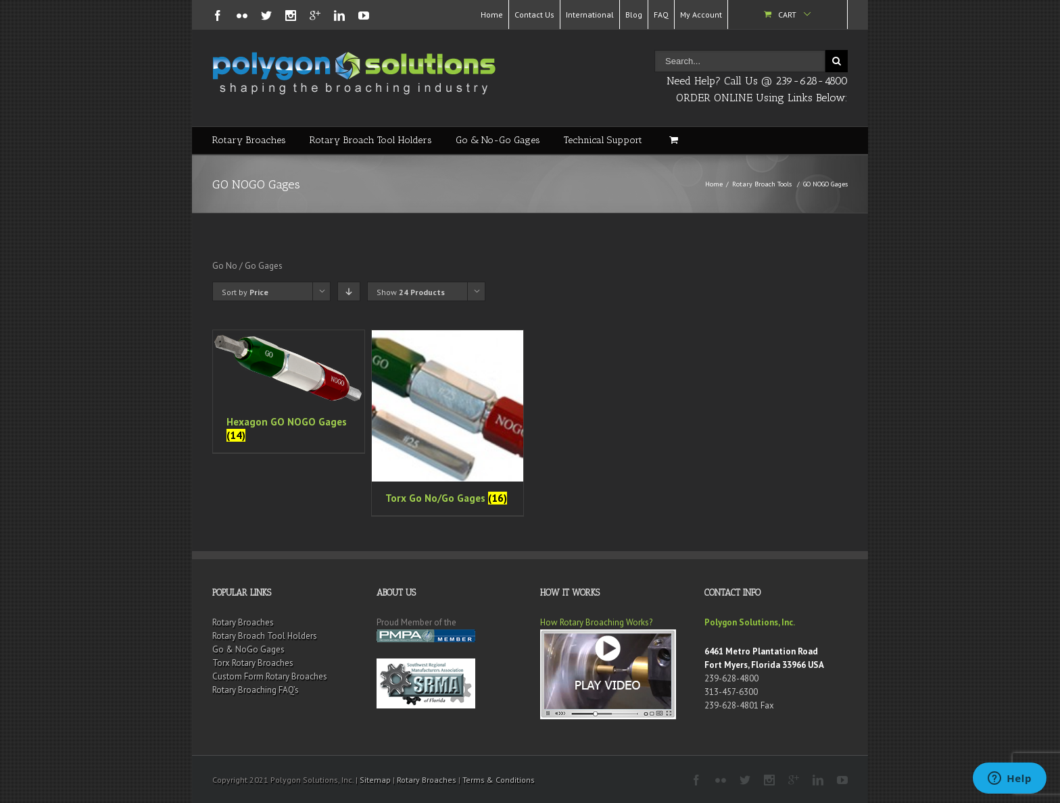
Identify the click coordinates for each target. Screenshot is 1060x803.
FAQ (661, 14)
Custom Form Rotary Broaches (269, 676)
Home (492, 14)
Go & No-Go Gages (498, 140)
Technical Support (603, 140)
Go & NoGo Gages (248, 649)
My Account (701, 14)
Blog (633, 14)
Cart (787, 14)
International (590, 14)
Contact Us (534, 14)
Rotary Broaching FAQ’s (255, 690)
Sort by (245, 292)
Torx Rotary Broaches (252, 663)
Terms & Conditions (498, 780)
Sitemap (375, 780)
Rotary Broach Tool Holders (371, 140)
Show (411, 292)
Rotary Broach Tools (762, 184)
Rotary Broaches (249, 140)
